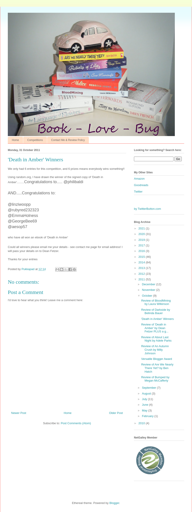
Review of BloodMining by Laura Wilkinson (156, 302)
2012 (142, 273)
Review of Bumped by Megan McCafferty (155, 379)
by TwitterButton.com (147, 208)
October (147, 295)
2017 (142, 245)
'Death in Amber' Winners (157, 319)
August (147, 393)
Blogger (114, 503)
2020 (142, 234)
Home (15, 140)
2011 (142, 279)
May (145, 410)
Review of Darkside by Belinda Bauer (155, 311)
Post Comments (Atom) (76, 423)
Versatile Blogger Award (156, 359)
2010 (142, 423)
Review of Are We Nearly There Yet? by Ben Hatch (157, 368)
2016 (142, 251)
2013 (142, 268)
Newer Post (18, 413)
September (149, 387)
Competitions (35, 140)
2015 (142, 256)
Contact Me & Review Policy (68, 140)
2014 (142, 262)
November (149, 290)
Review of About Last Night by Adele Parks (156, 339)
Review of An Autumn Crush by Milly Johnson (155, 349)
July (145, 399)
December (149, 284)
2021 (142, 228)
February (148, 416)
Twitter (138, 191)
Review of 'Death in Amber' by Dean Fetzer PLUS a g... (154, 328)
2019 (142, 239)
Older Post (116, 413)
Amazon (139, 178)
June (145, 404)
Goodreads (141, 185)
